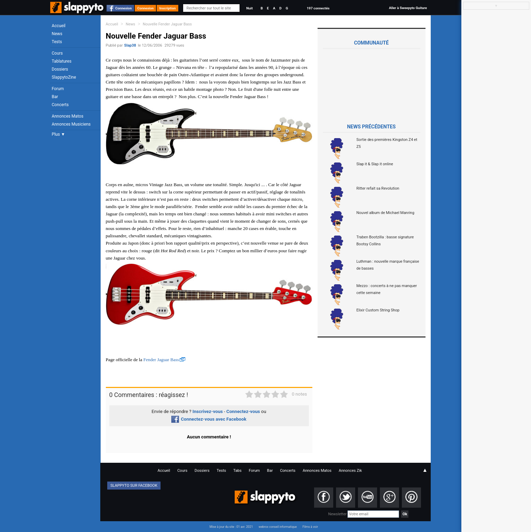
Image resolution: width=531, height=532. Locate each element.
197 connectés (318, 8)
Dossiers (60, 69)
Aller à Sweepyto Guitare (408, 8)
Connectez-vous (243, 411)
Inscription (167, 8)
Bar (55, 96)
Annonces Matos (68, 116)
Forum (58, 88)
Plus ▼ (58, 134)
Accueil (59, 25)
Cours (57, 53)
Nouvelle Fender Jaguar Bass (167, 24)
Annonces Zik (350, 470)
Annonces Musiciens (71, 124)
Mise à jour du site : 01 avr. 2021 (231, 527)
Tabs (237, 470)
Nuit (249, 8)
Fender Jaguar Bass (161, 359)
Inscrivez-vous (208, 411)
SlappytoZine (64, 77)
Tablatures (62, 61)
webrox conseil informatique (278, 527)
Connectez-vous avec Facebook (208, 419)
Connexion (123, 8)
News (57, 33)
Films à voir (310, 527)
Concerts (60, 104)
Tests (57, 41)
